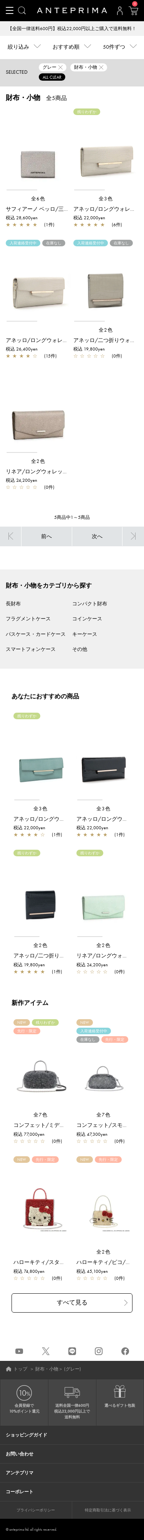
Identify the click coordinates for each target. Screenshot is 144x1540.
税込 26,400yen (22, 349)
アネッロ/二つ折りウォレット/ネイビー (62, 955)
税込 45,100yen (92, 1271)
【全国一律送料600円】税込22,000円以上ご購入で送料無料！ (72, 28)
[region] (38, 149)
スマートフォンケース (31, 649)
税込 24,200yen (21, 480)
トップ (20, 1369)
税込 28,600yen (22, 218)
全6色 (38, 198)
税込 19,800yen (89, 349)
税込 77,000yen (29, 1134)
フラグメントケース (28, 618)
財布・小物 (46, 1369)
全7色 (40, 1114)
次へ (97, 536)
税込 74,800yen (29, 1271)
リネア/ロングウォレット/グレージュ (52, 471)
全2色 (106, 330)
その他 (79, 649)
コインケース (87, 618)
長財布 (13, 603)
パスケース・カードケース (36, 634)
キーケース (84, 634)
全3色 (106, 198)
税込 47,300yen (92, 1134)
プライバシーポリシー (36, 1510)
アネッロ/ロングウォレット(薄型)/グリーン (66, 818)
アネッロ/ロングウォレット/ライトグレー (57, 340)
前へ (46, 536)
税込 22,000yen (89, 218)
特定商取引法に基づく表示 (108, 1510)
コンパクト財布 (89, 603)
